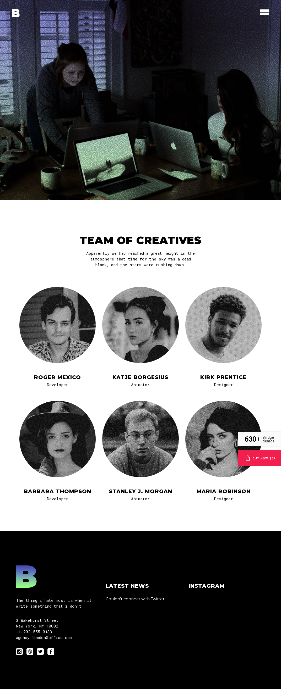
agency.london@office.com (44, 637)
